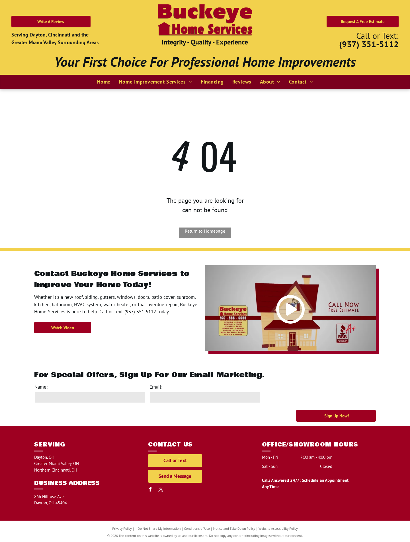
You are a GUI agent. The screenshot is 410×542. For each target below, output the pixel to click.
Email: (155, 387)
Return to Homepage (205, 231)
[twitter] (161, 490)
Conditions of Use (197, 528)
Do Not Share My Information (159, 528)
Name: (41, 387)
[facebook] (150, 490)
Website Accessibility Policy (278, 528)
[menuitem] (104, 82)
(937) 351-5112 (369, 44)
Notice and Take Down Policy (234, 528)
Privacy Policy (122, 528)
